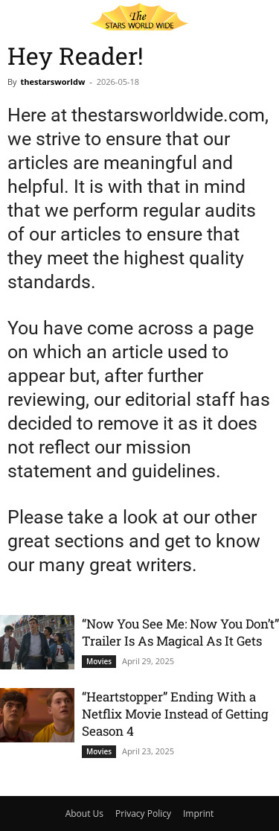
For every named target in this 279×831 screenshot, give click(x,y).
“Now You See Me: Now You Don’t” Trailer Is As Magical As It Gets (180, 632)
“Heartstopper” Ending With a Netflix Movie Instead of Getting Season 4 (175, 713)
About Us (84, 813)
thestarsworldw (52, 81)
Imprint (198, 813)
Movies (99, 661)
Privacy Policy (143, 813)
